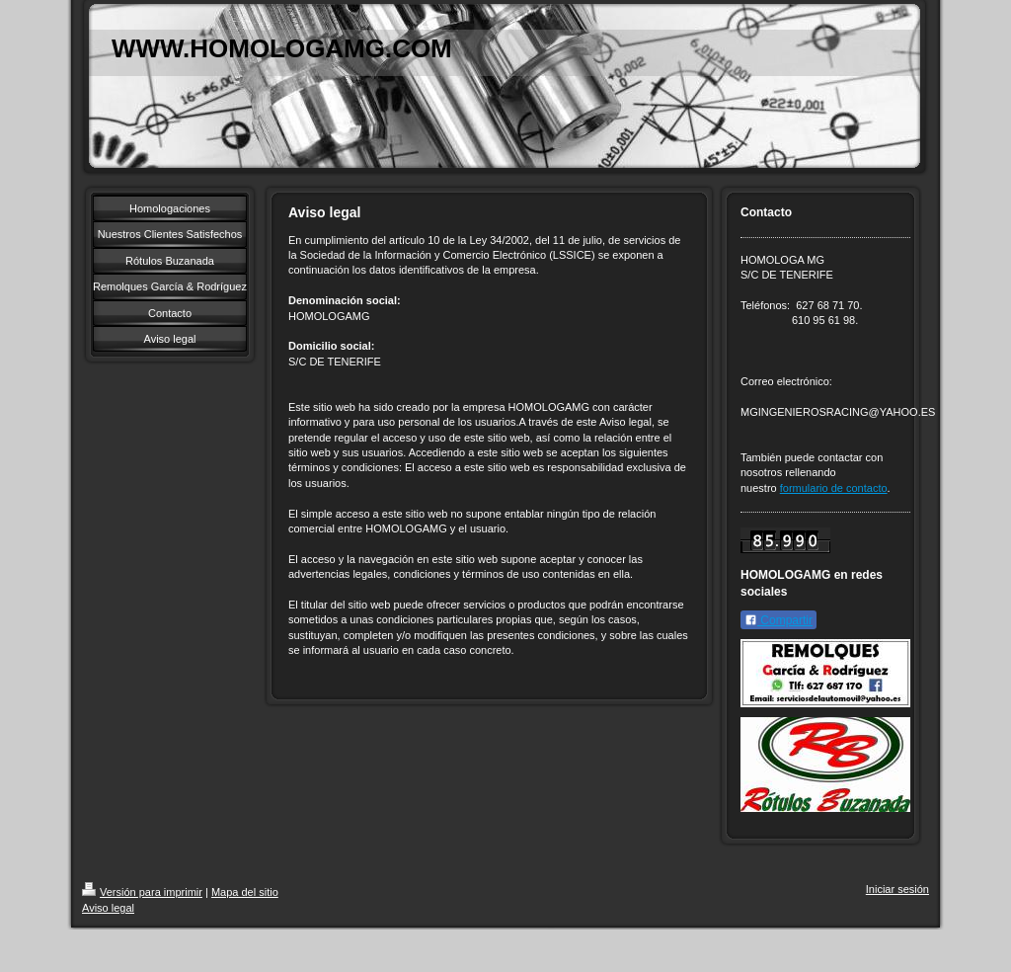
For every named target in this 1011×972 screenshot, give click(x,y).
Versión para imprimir (142, 892)
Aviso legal (108, 908)
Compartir (778, 620)
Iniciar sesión (897, 889)
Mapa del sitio (244, 892)
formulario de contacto (834, 488)
